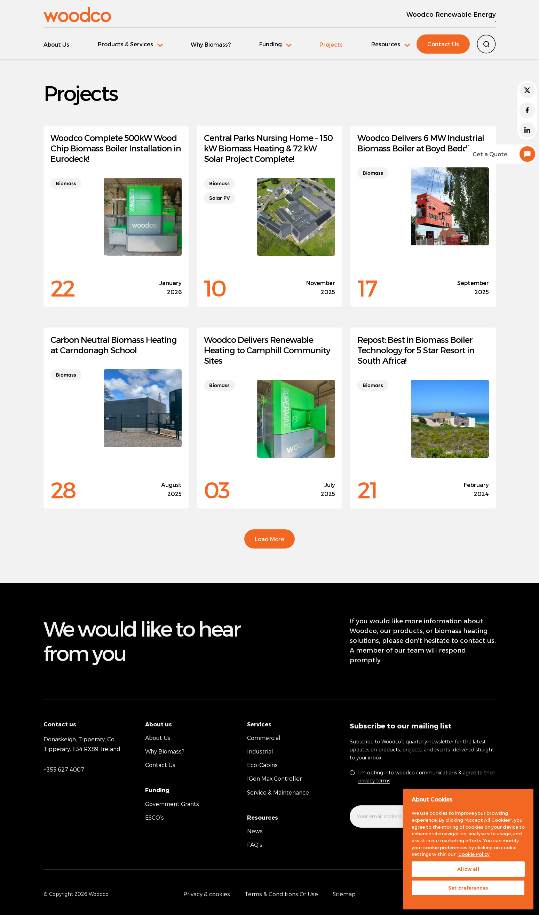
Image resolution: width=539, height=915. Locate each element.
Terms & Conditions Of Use (281, 894)
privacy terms (374, 780)
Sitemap (344, 894)
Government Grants (172, 803)
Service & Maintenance (278, 792)
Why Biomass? (209, 44)
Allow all (468, 869)
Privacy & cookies (206, 894)
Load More (269, 538)
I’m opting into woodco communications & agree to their (426, 776)
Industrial (260, 751)
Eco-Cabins (262, 765)
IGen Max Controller (274, 778)
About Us (56, 44)
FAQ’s (254, 844)
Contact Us (443, 44)
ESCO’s (154, 817)
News (255, 831)
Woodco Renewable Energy (451, 14)
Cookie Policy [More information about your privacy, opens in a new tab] (474, 854)
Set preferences (468, 888)
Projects (327, 44)
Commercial (263, 737)
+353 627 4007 (63, 769)
